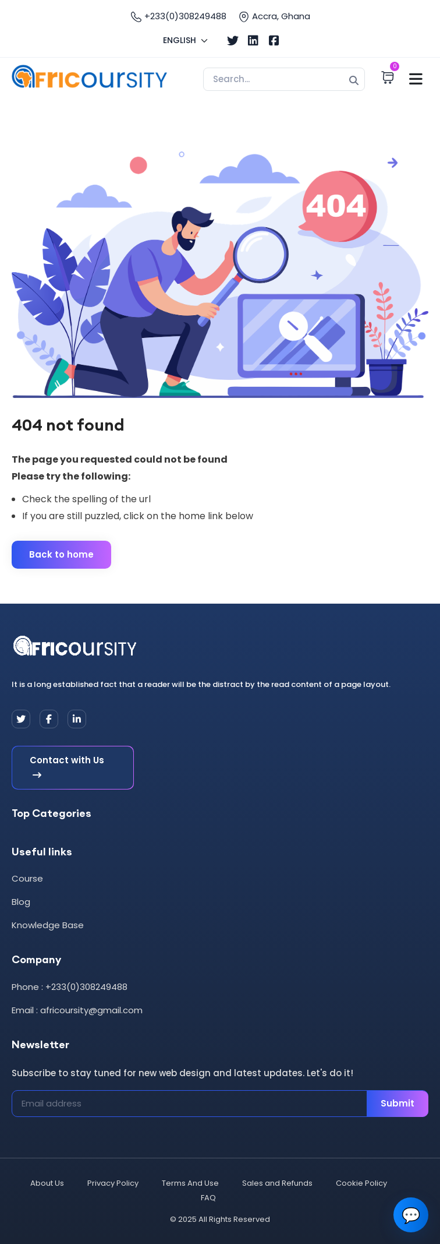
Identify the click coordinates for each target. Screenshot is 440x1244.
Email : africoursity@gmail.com (77, 1010)
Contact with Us (67, 768)
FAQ (208, 1197)
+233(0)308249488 (178, 16)
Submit (397, 1103)
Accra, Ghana (274, 16)
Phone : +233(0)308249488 (69, 987)
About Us (47, 1183)
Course (27, 878)
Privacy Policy (113, 1183)
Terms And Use (190, 1183)
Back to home (61, 554)
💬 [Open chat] (411, 1214)
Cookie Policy (361, 1183)
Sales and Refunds (277, 1183)
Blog (21, 902)
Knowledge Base (48, 925)
